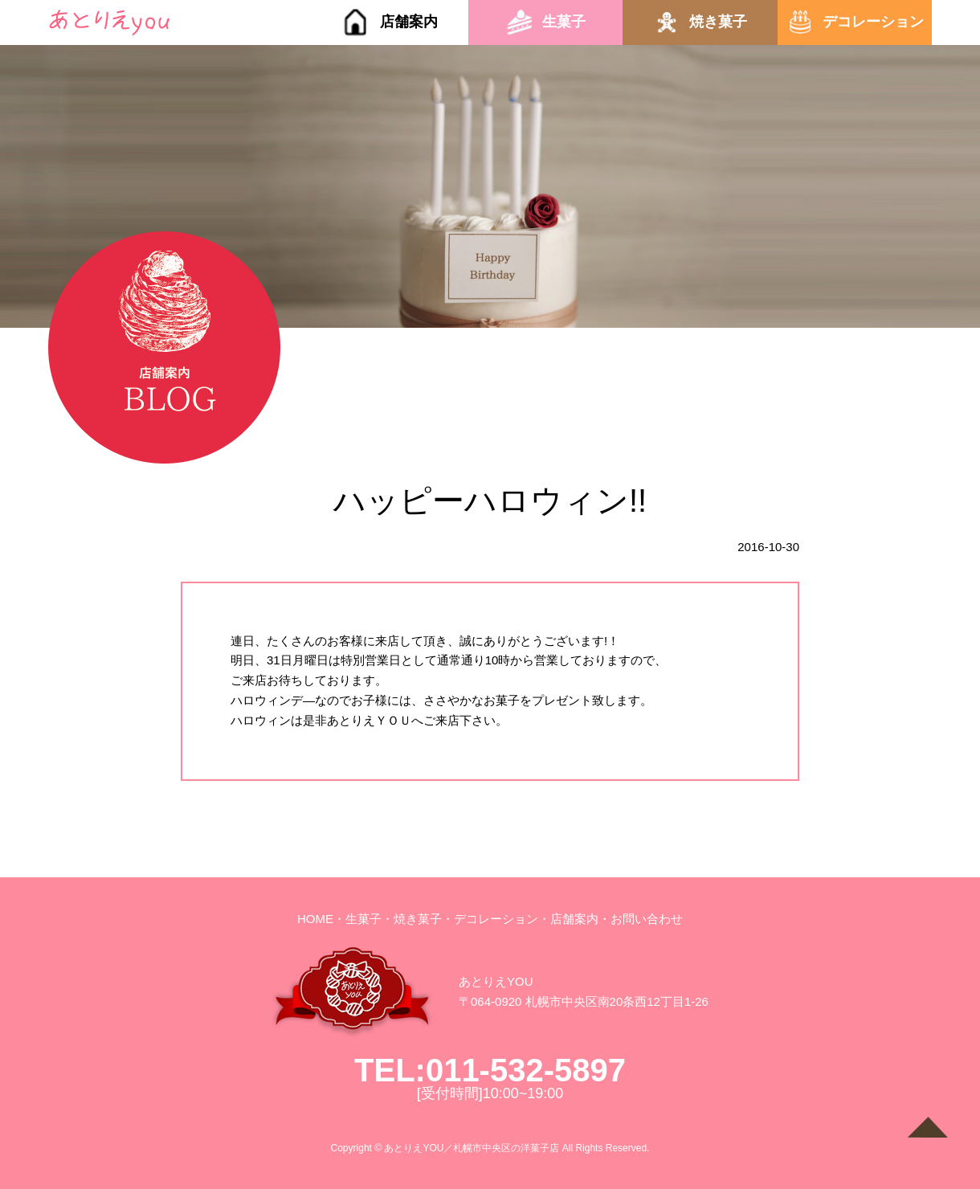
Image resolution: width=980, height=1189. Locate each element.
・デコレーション (490, 918)
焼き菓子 (718, 22)
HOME (315, 918)
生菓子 (564, 22)
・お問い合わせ (640, 918)
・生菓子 (357, 918)
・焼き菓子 (412, 918)
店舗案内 (409, 22)
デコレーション (873, 22)
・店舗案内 (568, 918)
